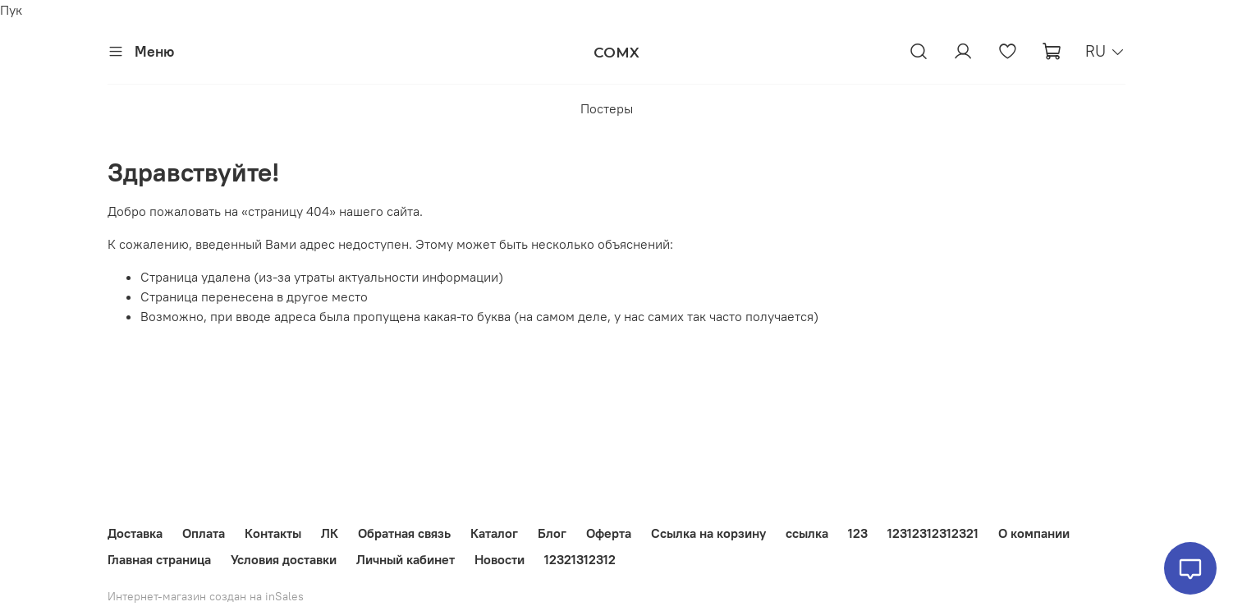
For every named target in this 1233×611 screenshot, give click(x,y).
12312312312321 (933, 533)
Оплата (203, 533)
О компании (1034, 533)
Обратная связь (404, 533)
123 (858, 533)
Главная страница (159, 559)
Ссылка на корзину (708, 533)
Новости (499, 559)
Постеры (606, 108)
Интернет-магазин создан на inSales (206, 596)
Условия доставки (284, 559)
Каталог (494, 533)
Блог (552, 533)
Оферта (608, 533)
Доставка (135, 533)
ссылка (807, 533)
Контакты (273, 533)
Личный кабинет (405, 559)
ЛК (329, 533)
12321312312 (580, 559)
